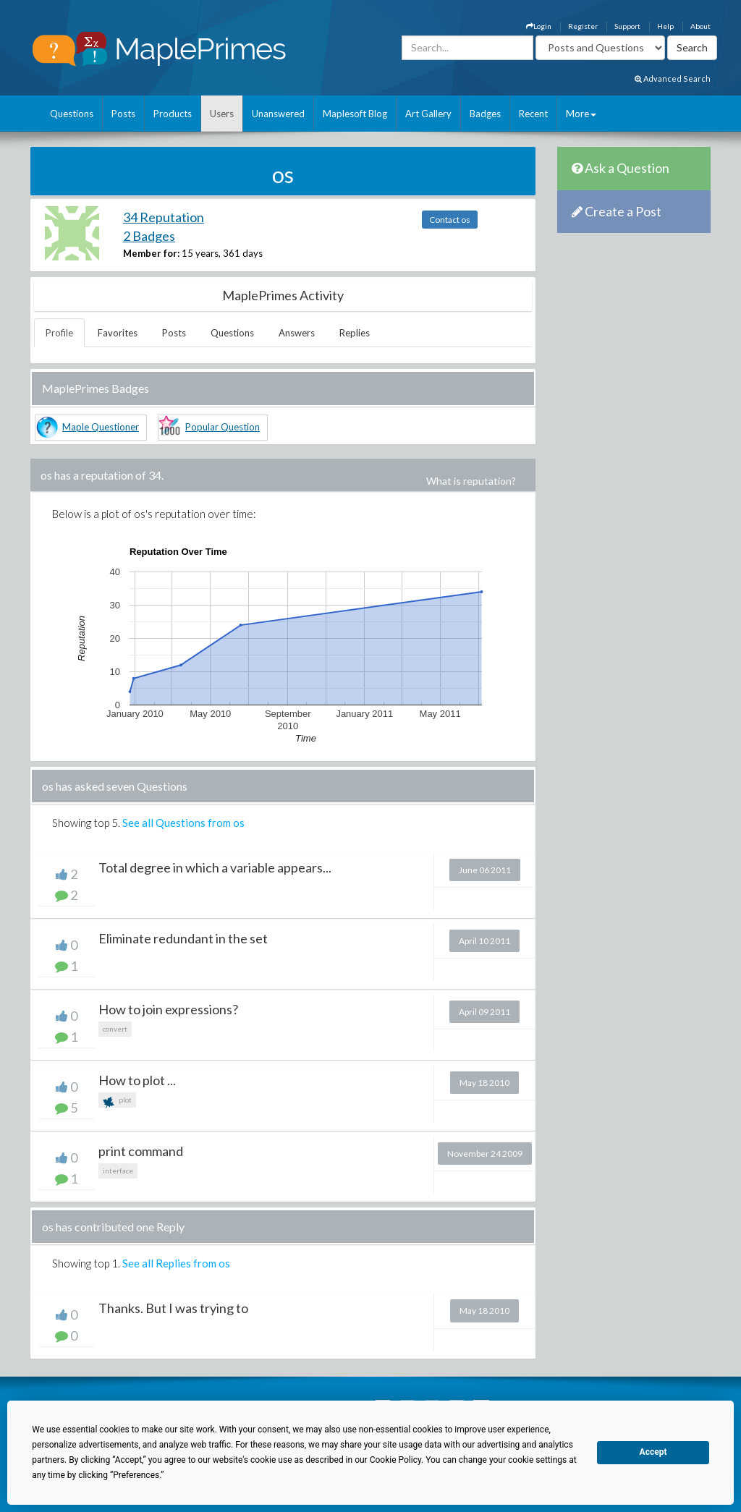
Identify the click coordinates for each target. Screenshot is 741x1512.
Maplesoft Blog (355, 113)
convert (115, 1028)
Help (665, 26)
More (581, 113)
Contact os (449, 219)
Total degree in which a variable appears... (214, 867)
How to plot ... (137, 1080)
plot (117, 1101)
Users (222, 113)
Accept (653, 1452)
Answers (297, 333)
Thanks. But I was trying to (173, 1308)
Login (538, 26)
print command (140, 1151)
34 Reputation (163, 217)
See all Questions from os (183, 822)
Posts (123, 113)
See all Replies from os (176, 1263)
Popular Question (222, 427)
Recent (533, 113)
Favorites (117, 333)
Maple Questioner (100, 427)
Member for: (151, 253)
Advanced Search (673, 78)
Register (583, 26)
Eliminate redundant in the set (183, 938)
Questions (71, 113)
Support (627, 26)
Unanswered (278, 113)
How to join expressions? (168, 1009)
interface (118, 1170)
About (700, 26)
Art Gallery (428, 113)
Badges (485, 113)
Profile (59, 333)
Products (172, 113)
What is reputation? (471, 481)
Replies (354, 333)
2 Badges (149, 236)
